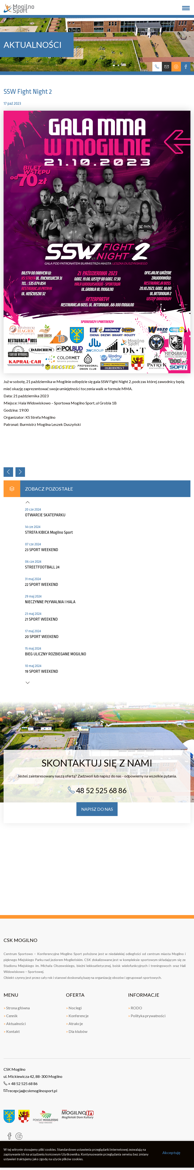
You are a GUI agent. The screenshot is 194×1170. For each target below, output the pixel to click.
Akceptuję (171, 1152)
